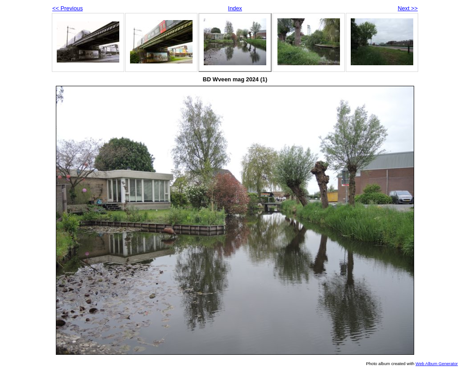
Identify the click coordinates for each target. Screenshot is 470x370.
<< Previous (67, 8)
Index (235, 8)
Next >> (408, 8)
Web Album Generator (436, 363)
